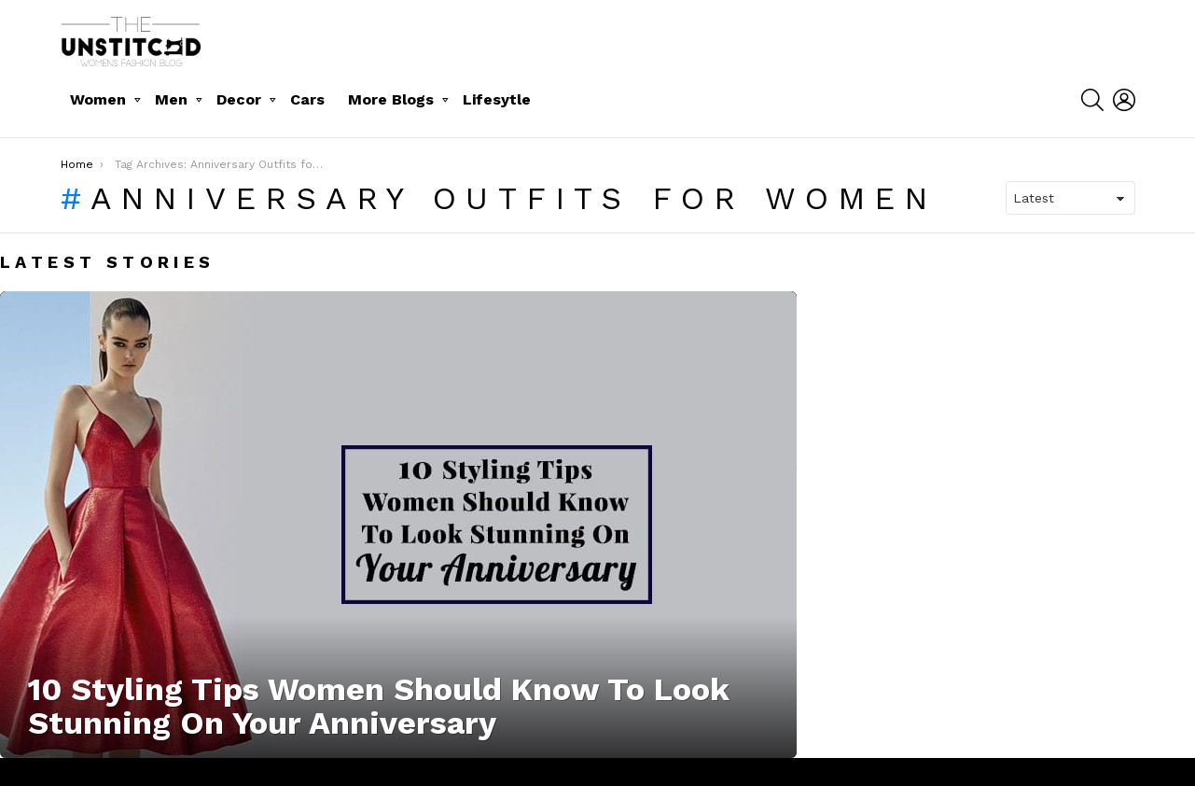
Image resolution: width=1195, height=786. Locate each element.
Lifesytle (497, 99)
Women (98, 99)
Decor (238, 99)
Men (171, 99)
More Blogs (391, 99)
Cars (307, 99)
